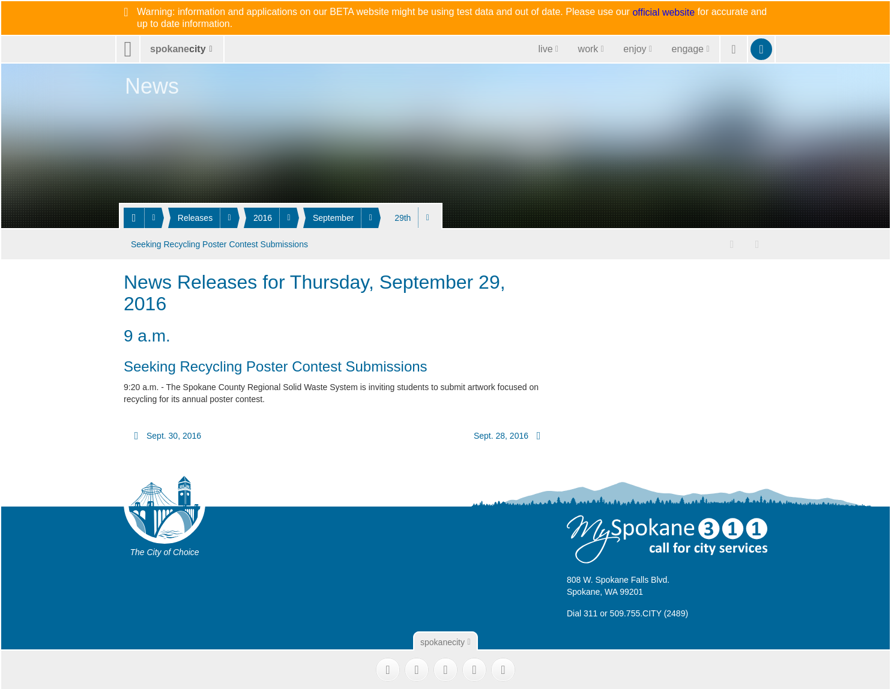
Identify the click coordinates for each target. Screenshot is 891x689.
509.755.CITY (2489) (649, 612)
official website (663, 12)
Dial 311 (582, 612)
